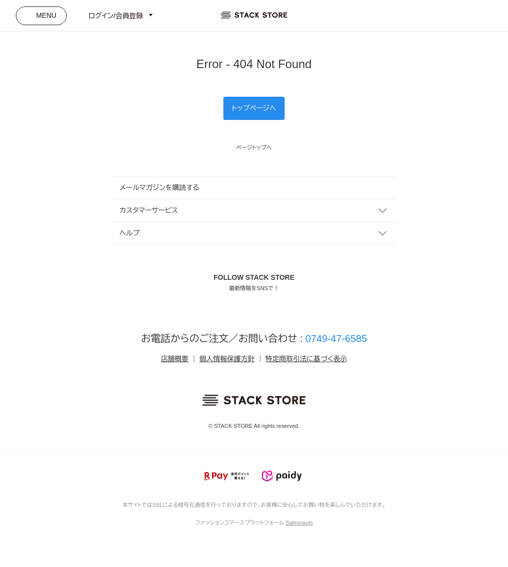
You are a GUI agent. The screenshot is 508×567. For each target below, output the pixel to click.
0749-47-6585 (336, 338)
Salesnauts (299, 523)
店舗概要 (174, 359)
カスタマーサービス (149, 210)
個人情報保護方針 (226, 359)
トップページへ (254, 108)
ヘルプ (129, 233)
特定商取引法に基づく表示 (306, 359)
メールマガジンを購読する (159, 187)
